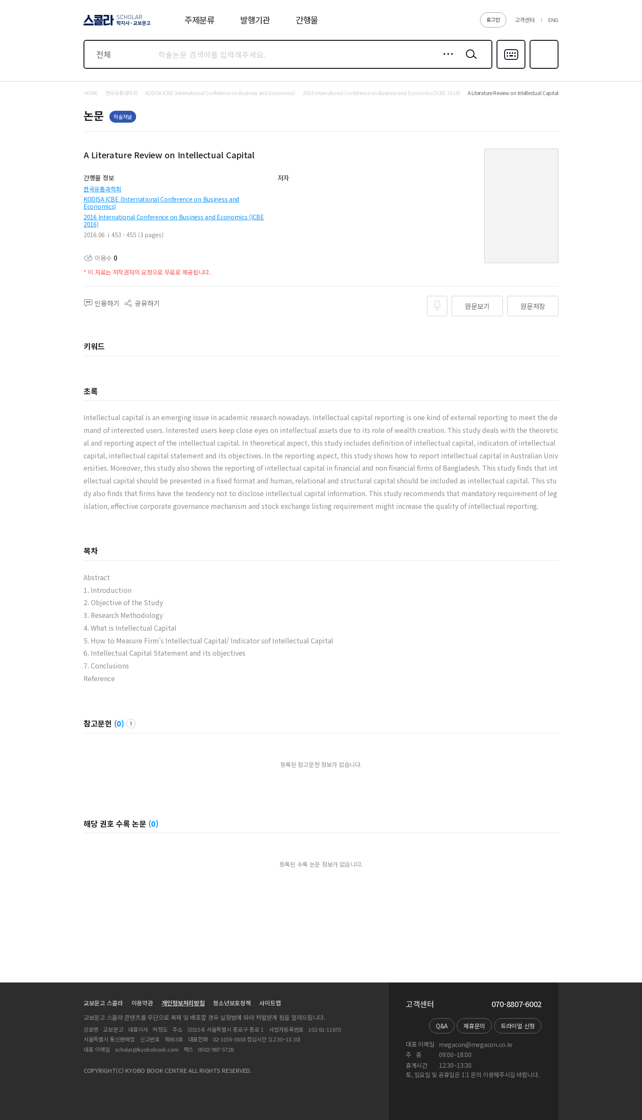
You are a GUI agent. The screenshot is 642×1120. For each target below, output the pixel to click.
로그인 (493, 19)
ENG (553, 20)
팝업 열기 (131, 723)
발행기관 (255, 20)
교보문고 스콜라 (103, 1003)
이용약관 (142, 1003)
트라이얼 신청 (518, 1026)
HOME (91, 93)
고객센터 (525, 20)
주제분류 (199, 20)
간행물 (307, 20)
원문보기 (477, 306)
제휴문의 (474, 1026)
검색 (469, 60)
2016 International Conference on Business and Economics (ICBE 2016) (174, 220)
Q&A (442, 1026)
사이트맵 (270, 1003)
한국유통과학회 (102, 189)
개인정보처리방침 (183, 1003)
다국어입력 (511, 68)
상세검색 (446, 60)
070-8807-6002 (516, 1004)
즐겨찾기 (542, 68)
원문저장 (532, 306)
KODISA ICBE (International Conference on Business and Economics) (161, 203)
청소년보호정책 (232, 1003)
